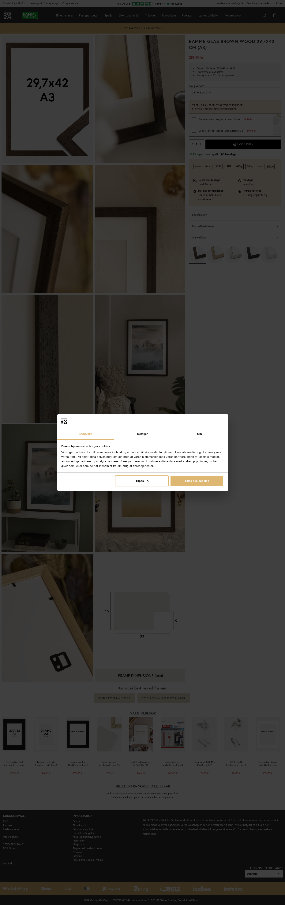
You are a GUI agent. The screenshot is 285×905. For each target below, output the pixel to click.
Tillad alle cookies (197, 480)
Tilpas (142, 480)
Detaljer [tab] (142, 433)
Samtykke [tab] (85, 433)
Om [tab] (199, 433)
